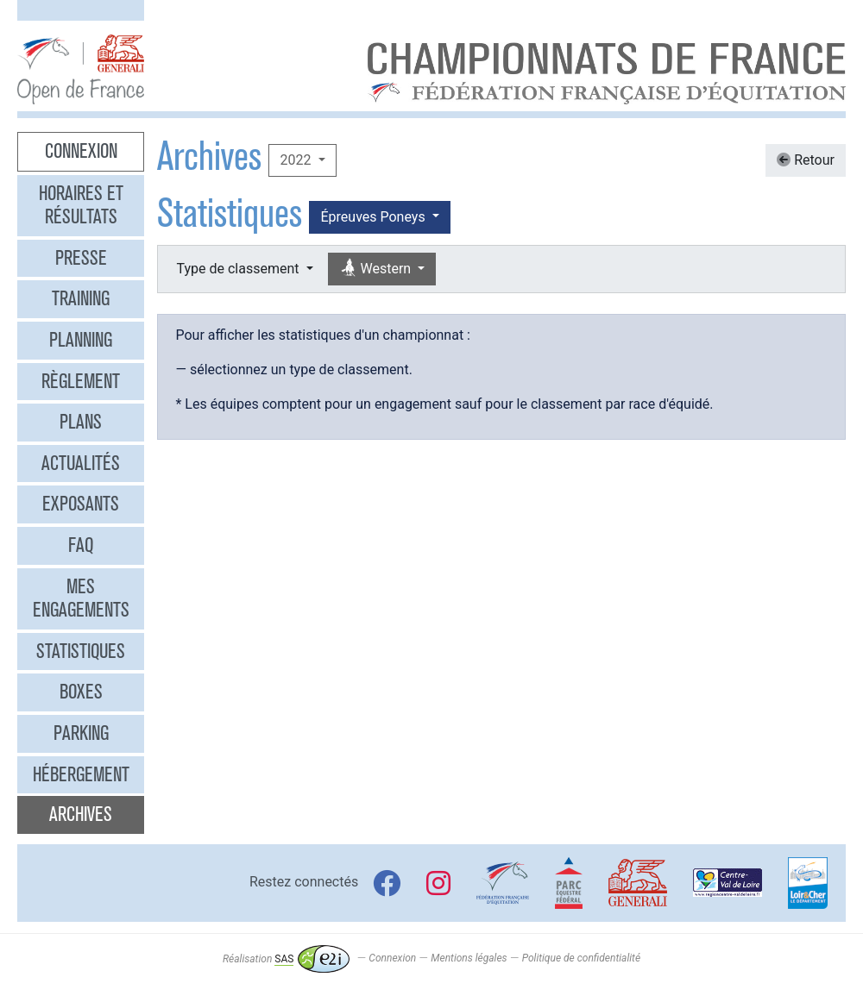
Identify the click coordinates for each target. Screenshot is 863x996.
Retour (806, 160)
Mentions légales (469, 959)
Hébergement (81, 774)
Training (81, 298)
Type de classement (239, 268)
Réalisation (286, 959)
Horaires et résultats (81, 205)
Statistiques (80, 651)
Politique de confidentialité (581, 959)
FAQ (80, 545)
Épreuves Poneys (374, 217)
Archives (80, 814)
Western (377, 268)
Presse (81, 258)
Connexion (81, 151)
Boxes (81, 692)
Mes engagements (81, 598)
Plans (81, 422)
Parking (81, 733)
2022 (297, 160)
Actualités (80, 463)
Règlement (80, 381)
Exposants (80, 504)
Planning (80, 340)
